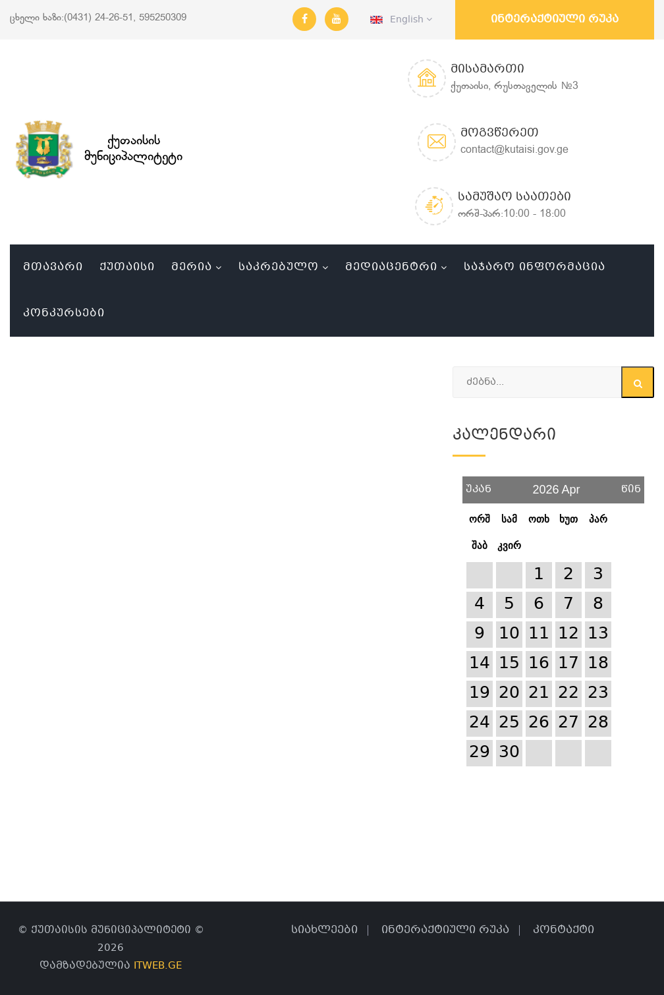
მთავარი (53, 267)
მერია (191, 267)
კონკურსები (64, 313)
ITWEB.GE (158, 966)
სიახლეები (324, 930)
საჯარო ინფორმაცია (534, 267)
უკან (478, 485)
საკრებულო (278, 267)
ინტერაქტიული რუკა (555, 19)
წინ (631, 485)
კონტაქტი (563, 930)
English (401, 19)
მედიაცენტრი (391, 267)
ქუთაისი (127, 267)
